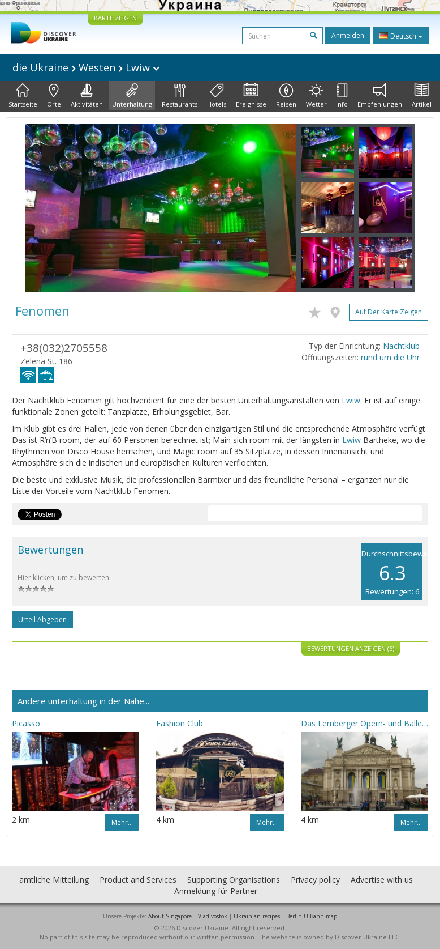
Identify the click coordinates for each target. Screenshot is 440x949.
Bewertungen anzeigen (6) (350, 648)
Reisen (286, 95)
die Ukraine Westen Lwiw (85, 67)
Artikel (422, 95)
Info (342, 95)
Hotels (216, 95)
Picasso (26, 723)
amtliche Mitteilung (54, 879)
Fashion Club (179, 723)
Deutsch (400, 36)
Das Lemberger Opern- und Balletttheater (364, 723)
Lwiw (351, 400)
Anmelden (347, 35)
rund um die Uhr (390, 357)
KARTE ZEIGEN (115, 18)
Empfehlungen (379, 95)
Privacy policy (315, 879)
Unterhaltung (132, 95)
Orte (54, 95)
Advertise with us (382, 879)
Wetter (316, 95)
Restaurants (179, 95)
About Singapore (170, 916)
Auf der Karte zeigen (388, 312)
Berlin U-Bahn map (311, 916)
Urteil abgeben (42, 619)
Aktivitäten (87, 95)
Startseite (22, 95)
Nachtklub (401, 346)
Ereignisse (251, 95)
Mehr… (122, 822)
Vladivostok (212, 916)
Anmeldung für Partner (215, 891)
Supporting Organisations (233, 879)
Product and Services (138, 879)
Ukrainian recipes (257, 916)
